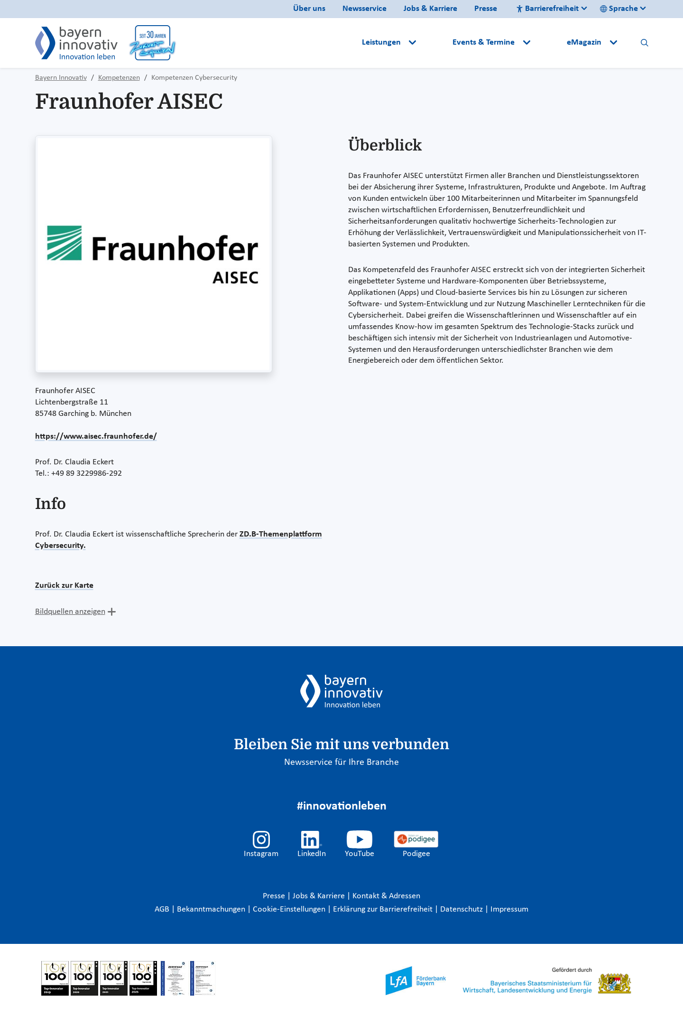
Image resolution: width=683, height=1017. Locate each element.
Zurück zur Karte (64, 585)
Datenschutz (462, 909)
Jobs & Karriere (430, 8)
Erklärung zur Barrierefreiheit (383, 909)
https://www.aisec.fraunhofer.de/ (96, 436)
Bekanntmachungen (212, 909)
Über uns (309, 8)
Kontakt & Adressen (386, 896)
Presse (485, 8)
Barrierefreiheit (547, 8)
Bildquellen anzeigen (70, 611)
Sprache (619, 8)
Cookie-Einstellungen (289, 909)
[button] (435, 42)
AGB (163, 909)
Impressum (509, 909)
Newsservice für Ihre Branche (341, 762)
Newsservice (364, 8)
